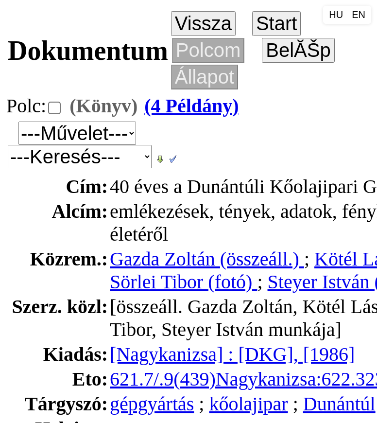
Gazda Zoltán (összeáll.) (207, 259)
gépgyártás (152, 404)
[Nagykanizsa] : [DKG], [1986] (232, 354)
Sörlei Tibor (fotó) (183, 282)
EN (358, 14)
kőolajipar (248, 404)
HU (336, 14)
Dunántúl (339, 404)
